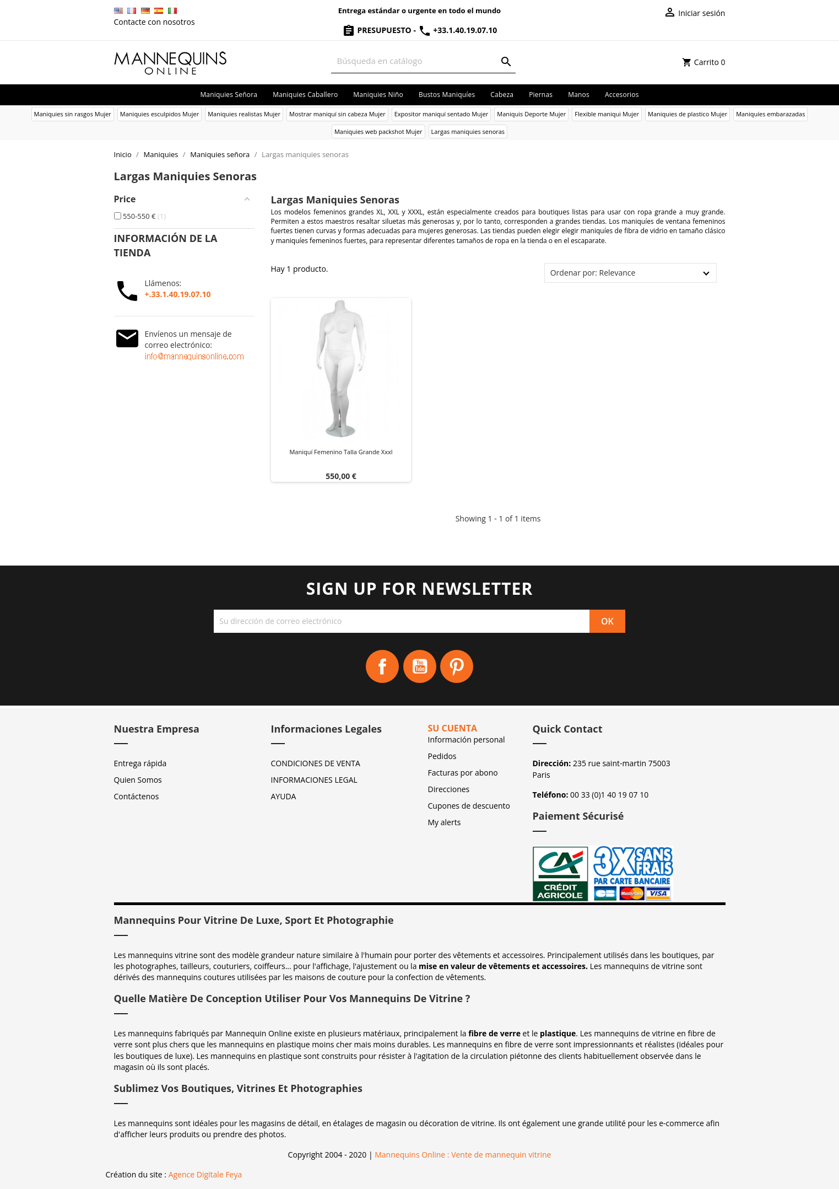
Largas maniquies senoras (468, 131)
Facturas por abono (463, 772)
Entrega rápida (140, 763)
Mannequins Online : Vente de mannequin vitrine (463, 1154)
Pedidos (442, 756)
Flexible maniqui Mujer (607, 114)
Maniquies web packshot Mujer (378, 131)
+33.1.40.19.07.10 (457, 30)
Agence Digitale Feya (205, 1174)
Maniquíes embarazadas (770, 114)
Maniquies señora (228, 94)
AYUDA (283, 796)
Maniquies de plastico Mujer (687, 114)
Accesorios (622, 94)
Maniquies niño (378, 94)
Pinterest (456, 666)
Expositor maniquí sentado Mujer (441, 114)
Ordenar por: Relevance (593, 272)
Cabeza (501, 94)
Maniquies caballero (305, 94)
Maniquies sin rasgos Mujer (72, 114)
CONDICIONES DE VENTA (315, 763)
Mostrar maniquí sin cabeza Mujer (337, 114)
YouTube (419, 666)
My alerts (444, 822)
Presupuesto (378, 30)
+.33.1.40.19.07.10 (178, 294)
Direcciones (449, 789)
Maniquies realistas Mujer (244, 114)
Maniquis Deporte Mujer (531, 114)
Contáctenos (136, 796)
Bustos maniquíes (447, 94)
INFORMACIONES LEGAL (314, 779)
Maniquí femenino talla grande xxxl (340, 452)
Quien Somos (138, 779)
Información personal (466, 739)
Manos (578, 94)
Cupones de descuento (469, 805)
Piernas (541, 94)
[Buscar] (423, 61)
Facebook (382, 666)
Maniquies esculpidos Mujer (159, 114)
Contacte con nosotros (154, 22)
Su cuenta (453, 728)
